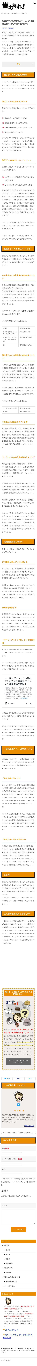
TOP (8, 1348)
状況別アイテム (8, 1268)
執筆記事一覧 (29, 1126)
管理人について (12, 1330)
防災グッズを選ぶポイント (12, 1277)
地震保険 (8, 1272)
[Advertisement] (18, 966)
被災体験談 (9, 1263)
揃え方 (8, 1250)
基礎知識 (11, 28)
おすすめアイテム (9, 1286)
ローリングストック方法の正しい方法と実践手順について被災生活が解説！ (11, 1132)
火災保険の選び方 (11, 1281)
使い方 (4, 28)
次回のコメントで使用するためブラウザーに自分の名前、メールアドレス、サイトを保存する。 (18, 1182)
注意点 (8, 1259)
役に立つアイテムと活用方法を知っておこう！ (19, 1061)
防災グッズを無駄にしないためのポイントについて (28, 1132)
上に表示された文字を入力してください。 (16, 1196)
